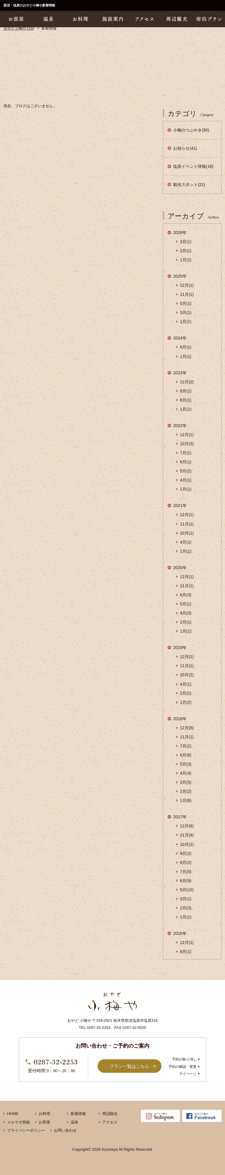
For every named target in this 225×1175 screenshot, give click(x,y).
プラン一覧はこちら (129, 1066)
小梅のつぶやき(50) (191, 130)
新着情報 (78, 1113)
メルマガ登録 (18, 1122)
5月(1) (185, 303)
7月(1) (185, 452)
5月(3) (185, 764)
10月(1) (187, 533)
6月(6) (185, 755)
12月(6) (187, 826)
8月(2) (185, 862)
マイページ (188, 1074)
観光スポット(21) (189, 184)
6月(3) (185, 594)
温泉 (74, 1122)
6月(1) (185, 462)
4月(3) (185, 613)
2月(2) (185, 791)
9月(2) (185, 853)
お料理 (44, 1113)
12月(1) (187, 285)
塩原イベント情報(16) (193, 166)
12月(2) (187, 382)
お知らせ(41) (185, 148)
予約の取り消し (184, 1059)
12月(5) (187, 727)
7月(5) (185, 871)
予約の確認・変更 (182, 1067)
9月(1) (185, 391)
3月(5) (185, 782)
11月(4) (187, 835)
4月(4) (185, 773)
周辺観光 (109, 1113)
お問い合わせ (65, 1130)
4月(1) (185, 480)
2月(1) (185, 250)
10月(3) (187, 443)
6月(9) (185, 880)
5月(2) (185, 471)
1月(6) (185, 800)
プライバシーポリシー (26, 1130)
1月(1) (185, 259)
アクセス (109, 1122)
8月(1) (185, 347)
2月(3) (185, 908)
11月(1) (187, 294)
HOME (12, 1113)
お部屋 (44, 1122)
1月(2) (185, 702)
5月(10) (187, 889)
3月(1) (185, 241)
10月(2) (187, 674)
